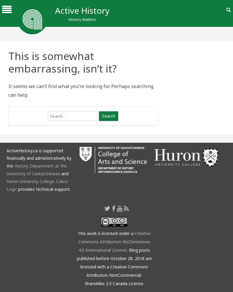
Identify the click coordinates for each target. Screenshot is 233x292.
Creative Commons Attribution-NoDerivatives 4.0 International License (114, 241)
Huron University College (30, 181)
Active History (82, 10)
